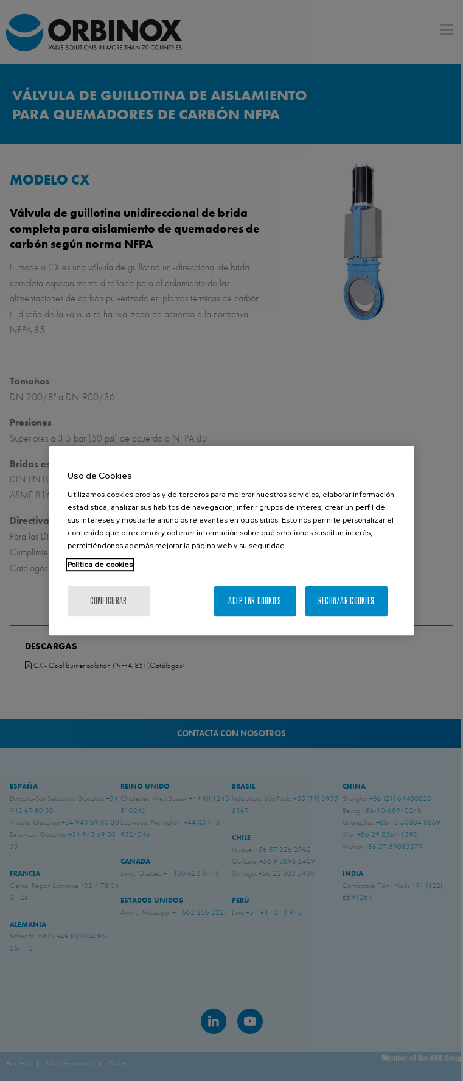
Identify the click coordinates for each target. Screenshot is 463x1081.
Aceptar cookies (254, 601)
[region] (231, 541)
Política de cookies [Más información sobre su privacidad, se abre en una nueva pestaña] (100, 564)
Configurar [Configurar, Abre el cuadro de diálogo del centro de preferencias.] (108, 601)
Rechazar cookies (346, 601)
